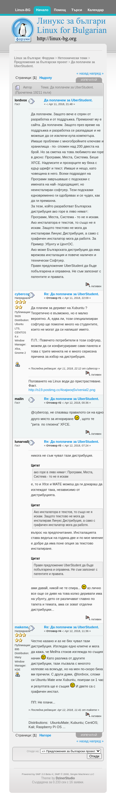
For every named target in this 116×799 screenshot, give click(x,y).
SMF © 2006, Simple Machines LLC (74, 774)
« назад (82, 73)
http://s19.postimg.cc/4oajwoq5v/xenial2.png (61, 390)
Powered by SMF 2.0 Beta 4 (37, 774)
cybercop (22, 294)
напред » (96, 73)
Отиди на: (33, 751)
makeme (21, 627)
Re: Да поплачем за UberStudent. (71, 294)
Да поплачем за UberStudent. (68, 100)
